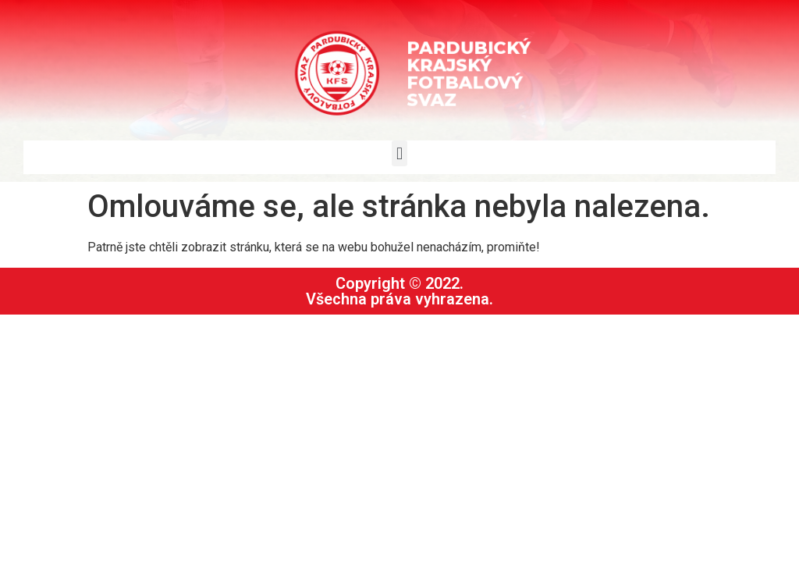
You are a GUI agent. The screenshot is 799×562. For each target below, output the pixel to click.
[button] (399, 153)
